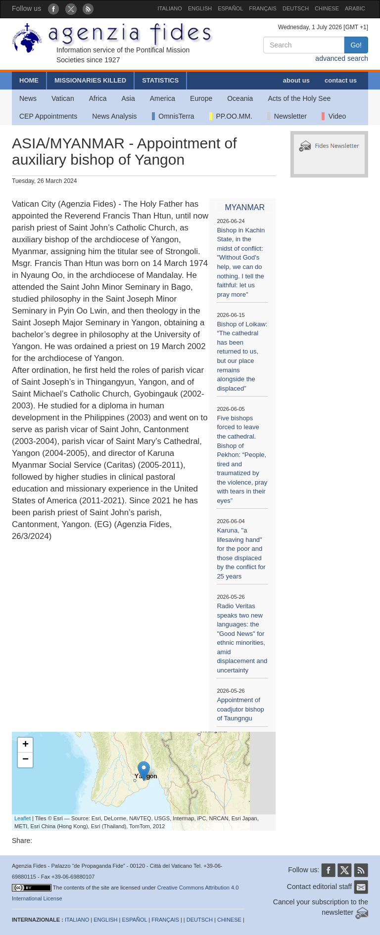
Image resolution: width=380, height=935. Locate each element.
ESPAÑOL (230, 8)
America (162, 98)
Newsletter (287, 116)
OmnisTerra (173, 116)
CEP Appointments (48, 116)
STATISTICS (160, 80)
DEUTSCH (296, 8)
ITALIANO (170, 8)
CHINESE (327, 8)
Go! (356, 45)
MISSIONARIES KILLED (90, 80)
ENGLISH (200, 8)
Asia (128, 98)
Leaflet (22, 818)
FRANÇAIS (263, 8)
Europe (201, 98)
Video (334, 116)
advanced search (341, 58)
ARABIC (355, 8)
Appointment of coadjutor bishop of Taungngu (240, 709)
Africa (98, 98)
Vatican (62, 98)
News (28, 98)
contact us (341, 80)
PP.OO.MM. (230, 116)
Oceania (240, 98)
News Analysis (114, 116)
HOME (29, 80)
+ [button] (25, 745)
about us (296, 80)
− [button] (25, 760)
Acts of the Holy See (299, 98)
